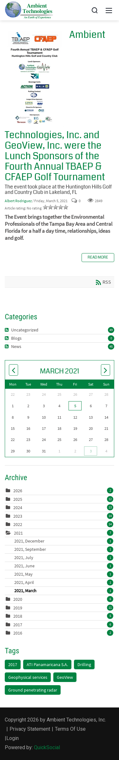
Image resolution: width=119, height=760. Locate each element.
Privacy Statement (30, 729)
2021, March (63, 590)
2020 (17, 599)
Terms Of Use (70, 729)
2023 (17, 516)
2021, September (63, 549)
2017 (17, 625)
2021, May (63, 574)
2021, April (63, 582)
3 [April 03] (91, 451)
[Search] (94, 10)
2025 (17, 499)
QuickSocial (47, 747)
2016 (17, 633)
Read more (98, 257)
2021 (18, 533)
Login (12, 738)
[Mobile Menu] (108, 10)
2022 (17, 524)
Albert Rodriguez (18, 200)
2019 (17, 608)
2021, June (63, 566)
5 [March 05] (75, 405)
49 (111, 330)
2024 (17, 507)
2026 (17, 491)
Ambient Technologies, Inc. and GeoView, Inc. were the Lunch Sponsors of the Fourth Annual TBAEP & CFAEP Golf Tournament (34, 79)
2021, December (63, 541)
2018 (17, 616)
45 (111, 346)
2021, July (63, 557)
